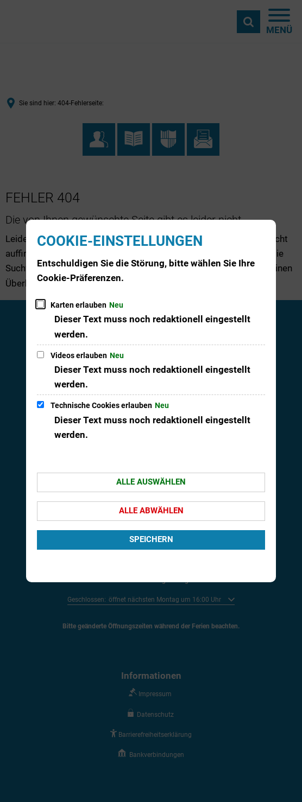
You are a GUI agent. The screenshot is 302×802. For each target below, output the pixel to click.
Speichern (151, 539)
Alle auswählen (151, 482)
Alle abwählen (151, 510)
